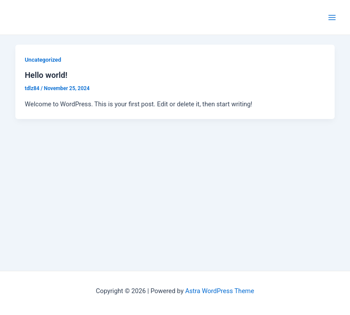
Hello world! (46, 75)
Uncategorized (43, 59)
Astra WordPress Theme (219, 291)
